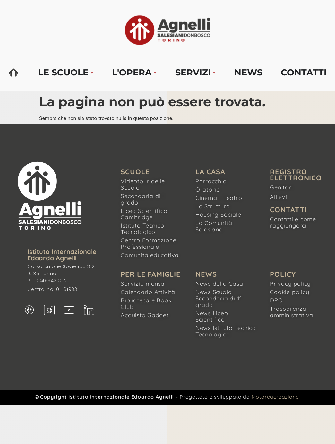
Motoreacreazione (275, 397)
